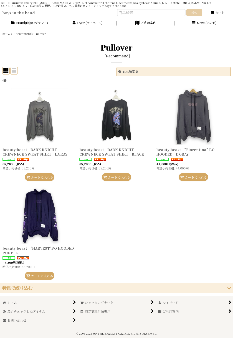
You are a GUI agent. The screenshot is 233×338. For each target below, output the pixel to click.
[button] (204, 23)
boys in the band (18, 12)
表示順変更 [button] (128, 71)
